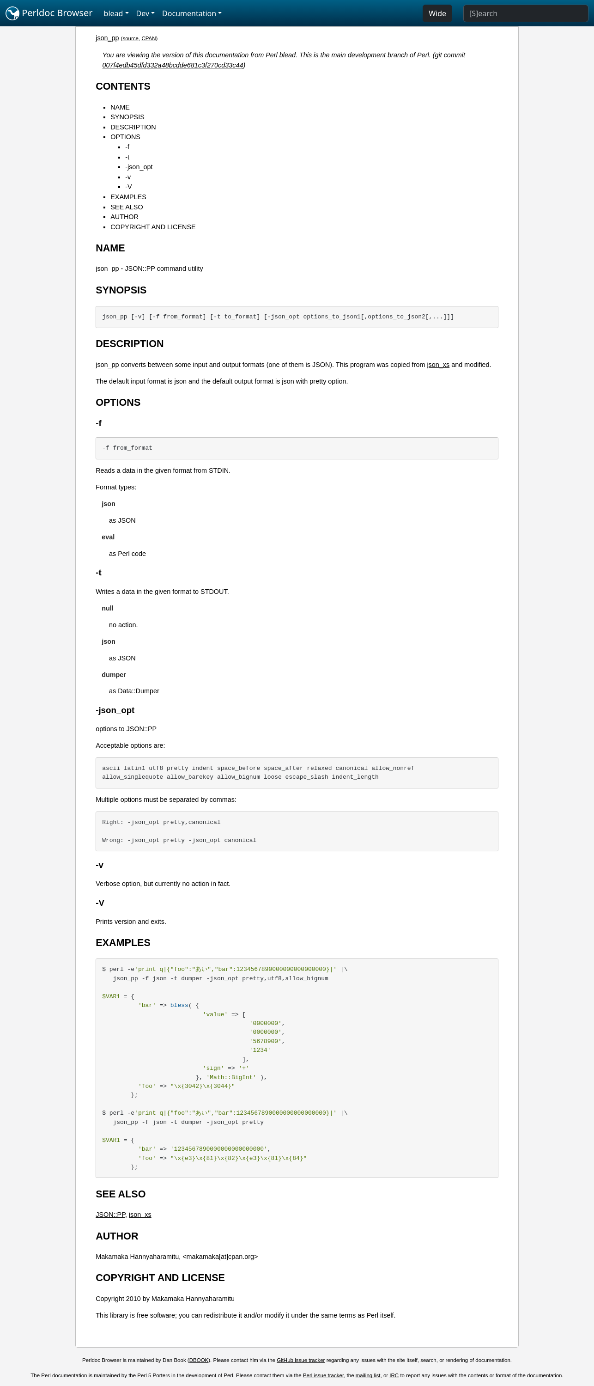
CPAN (148, 38)
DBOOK (199, 1360)
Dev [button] (143, 13)
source (130, 38)
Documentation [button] (189, 13)
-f (127, 147)
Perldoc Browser (49, 13)
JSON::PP (110, 1214)
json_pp (107, 38)
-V (128, 186)
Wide (437, 13)
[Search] (525, 13)
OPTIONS (125, 136)
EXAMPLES (128, 197)
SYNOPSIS (127, 117)
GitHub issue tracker (301, 1360)
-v (128, 177)
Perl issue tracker (323, 1375)
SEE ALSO (126, 207)
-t (127, 157)
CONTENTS (123, 86)
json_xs (438, 364)
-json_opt (138, 167)
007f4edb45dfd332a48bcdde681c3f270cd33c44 (173, 65)
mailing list (368, 1375)
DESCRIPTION (133, 127)
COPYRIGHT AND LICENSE (152, 227)
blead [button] (113, 13)
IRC (394, 1375)
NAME (120, 107)
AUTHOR (124, 216)
